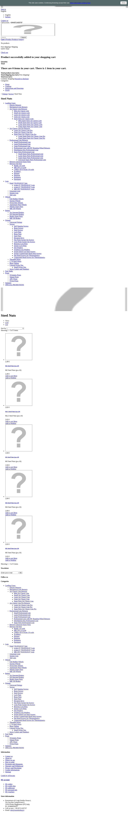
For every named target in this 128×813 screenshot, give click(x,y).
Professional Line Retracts (19, 140)
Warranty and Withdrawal (14, 766)
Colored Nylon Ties (16, 265)
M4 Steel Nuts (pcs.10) (12, 503)
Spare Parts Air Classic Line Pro (25, 134)
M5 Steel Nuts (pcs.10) (12, 548)
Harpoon (17, 175)
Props (7, 273)
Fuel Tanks (9, 271)
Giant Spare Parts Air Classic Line (30, 126)
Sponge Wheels (15, 201)
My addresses (10, 788)
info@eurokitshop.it (17, 810)
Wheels (7, 197)
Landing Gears (10, 103)
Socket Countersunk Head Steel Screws (27, 253)
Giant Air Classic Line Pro (23, 132)
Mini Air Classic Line (21, 111)
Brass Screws (18, 228)
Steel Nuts (17, 236)
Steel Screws (18, 230)
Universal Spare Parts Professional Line (32, 160)
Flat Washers (18, 248)
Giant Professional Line (22, 146)
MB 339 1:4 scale (20, 167)
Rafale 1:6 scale (19, 166)
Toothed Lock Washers (22, 250)
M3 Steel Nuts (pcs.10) (12, 457)
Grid (6, 323)
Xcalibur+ (17, 171)
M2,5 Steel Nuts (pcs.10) (12, 411)
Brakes (7, 210)
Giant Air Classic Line (22, 117)
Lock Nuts (17, 232)
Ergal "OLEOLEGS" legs (18, 183)
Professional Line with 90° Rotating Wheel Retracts (32, 148)
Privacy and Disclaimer (13, 768)
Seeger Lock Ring (20, 246)
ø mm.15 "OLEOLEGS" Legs (24, 185)
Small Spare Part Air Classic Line (30, 123)
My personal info (11, 790)
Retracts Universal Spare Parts (20, 162)
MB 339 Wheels (15, 208)
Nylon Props (14, 281)
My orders (8, 784)
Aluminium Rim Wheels (18, 205)
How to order (9, 762)
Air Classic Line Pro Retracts (20, 128)
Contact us (4, 20)
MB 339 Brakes (15, 218)
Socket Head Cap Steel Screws (24, 251)
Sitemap (8, 772)
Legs (7, 181)
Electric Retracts (15, 105)
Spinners (8, 283)
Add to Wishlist (10, 378)
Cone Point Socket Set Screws (24, 242)
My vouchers (9, 792)
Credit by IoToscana (8, 776)
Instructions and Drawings (14, 88)
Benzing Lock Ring (20, 244)
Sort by (3, 328)
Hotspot (16, 173)
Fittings (5, 94)
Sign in (3, 9)
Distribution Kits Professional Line (26, 150)
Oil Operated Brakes (17, 214)
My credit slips (10, 786)
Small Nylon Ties (20, 267)
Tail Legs (13, 195)
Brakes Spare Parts (16, 216)
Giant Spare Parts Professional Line (30, 158)
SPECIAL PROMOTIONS (14, 285)
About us (8, 758)
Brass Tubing (14, 263)
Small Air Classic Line (22, 113)
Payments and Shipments (14, 764)
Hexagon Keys (19, 238)
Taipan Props (14, 277)
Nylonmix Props (15, 275)
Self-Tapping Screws (21, 226)
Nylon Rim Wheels (16, 203)
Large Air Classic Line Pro (23, 130)
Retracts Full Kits (16, 164)
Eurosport (17, 179)
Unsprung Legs (15, 191)
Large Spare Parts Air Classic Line (30, 124)
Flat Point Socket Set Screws (24, 240)
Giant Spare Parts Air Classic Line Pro (31, 138)
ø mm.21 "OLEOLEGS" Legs (24, 187)
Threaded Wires (15, 259)
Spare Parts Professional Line (24, 152)
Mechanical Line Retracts (18, 107)
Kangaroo (17, 177)
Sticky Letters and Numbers (19, 269)
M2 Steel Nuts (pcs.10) (12, 366)
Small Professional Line (22, 142)
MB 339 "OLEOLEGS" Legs (24, 189)
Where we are (10, 760)
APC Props (13, 279)
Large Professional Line (22, 144)
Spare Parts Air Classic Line (23, 119)
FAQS (7, 90)
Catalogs (8, 86)
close (124, 3)
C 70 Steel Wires (15, 261)
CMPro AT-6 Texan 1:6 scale (24, 169)
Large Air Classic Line (22, 115)
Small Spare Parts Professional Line (30, 154)
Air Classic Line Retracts (18, 109)
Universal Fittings (16, 222)
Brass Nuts (18, 234)
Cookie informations (12, 770)
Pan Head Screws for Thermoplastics (27, 255)
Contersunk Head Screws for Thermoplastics (29, 257)
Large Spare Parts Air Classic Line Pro (31, 136)
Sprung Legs (14, 193)
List (6, 325)
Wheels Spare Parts (16, 207)
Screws (11, 94)
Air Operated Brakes (17, 212)
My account (5, 780)
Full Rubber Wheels (17, 199)
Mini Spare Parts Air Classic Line (30, 121)
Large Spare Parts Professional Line (30, 156)
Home (7, 84)
